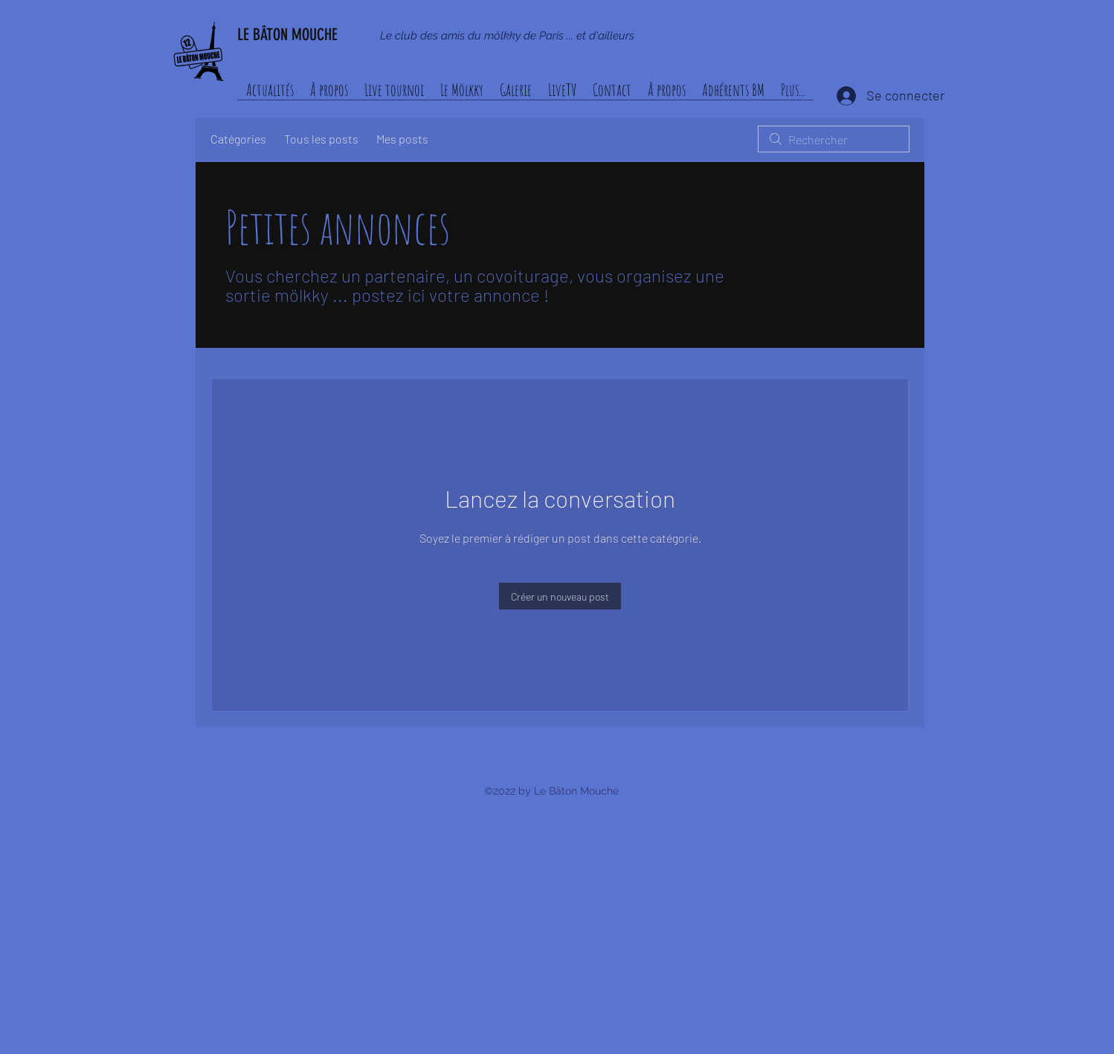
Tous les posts (321, 139)
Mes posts (402, 139)
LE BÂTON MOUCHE (287, 35)
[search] (833, 139)
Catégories (238, 139)
